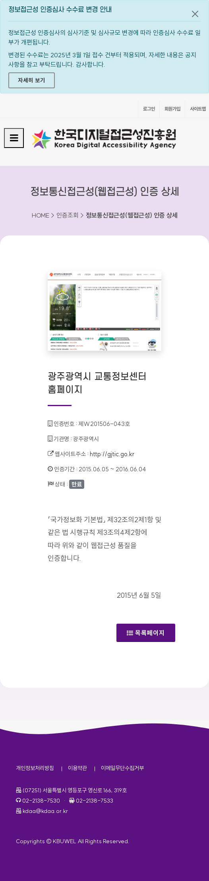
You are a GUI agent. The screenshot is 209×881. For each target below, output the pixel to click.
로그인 (149, 109)
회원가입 (172, 109)
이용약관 (77, 768)
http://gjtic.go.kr (112, 454)
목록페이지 (146, 633)
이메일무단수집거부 (122, 768)
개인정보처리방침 (35, 768)
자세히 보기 (31, 80)
